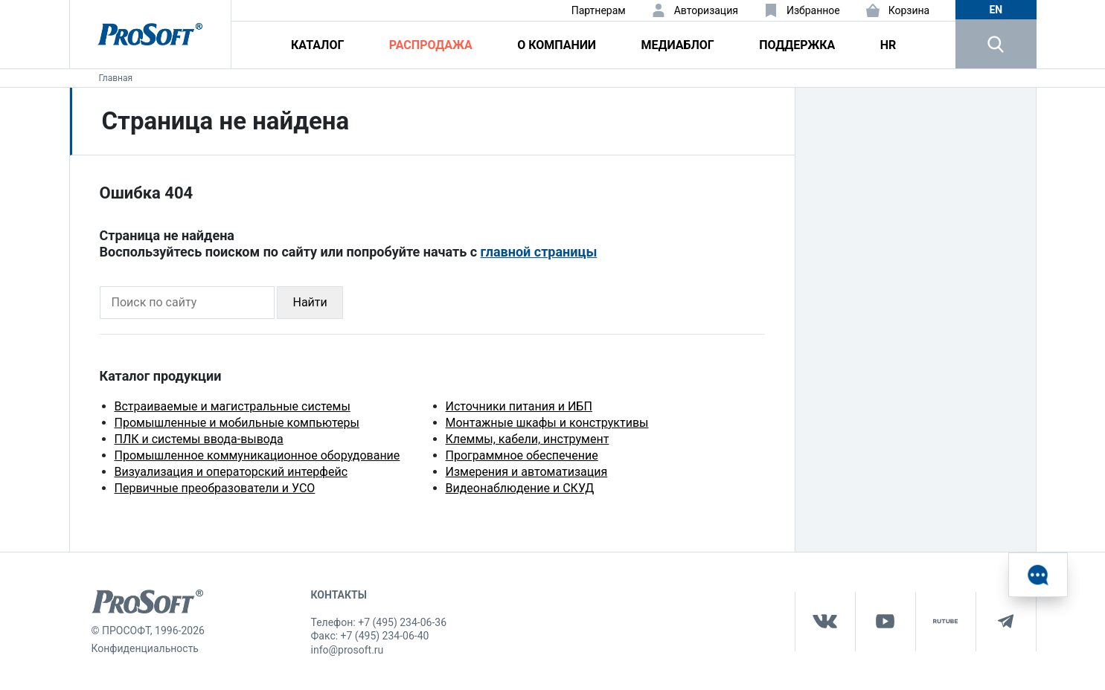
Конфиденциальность (145, 648)
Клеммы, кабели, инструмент (527, 439)
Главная (116, 78)
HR (888, 45)
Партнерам (598, 10)
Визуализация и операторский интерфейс (231, 472)
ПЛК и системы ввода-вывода (199, 439)
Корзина (909, 10)
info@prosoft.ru (347, 650)
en (995, 10)
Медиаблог (677, 45)
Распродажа (431, 45)
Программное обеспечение (522, 455)
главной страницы (539, 251)
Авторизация (706, 10)
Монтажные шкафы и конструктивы (547, 423)
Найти (309, 302)
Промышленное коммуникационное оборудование (257, 455)
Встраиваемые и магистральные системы (232, 406)
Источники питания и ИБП (519, 406)
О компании (556, 45)
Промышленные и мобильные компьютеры (237, 423)
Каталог (317, 45)
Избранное (813, 10)
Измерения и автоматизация (527, 472)
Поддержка (797, 45)
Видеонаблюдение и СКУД (520, 488)
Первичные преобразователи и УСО (215, 488)
